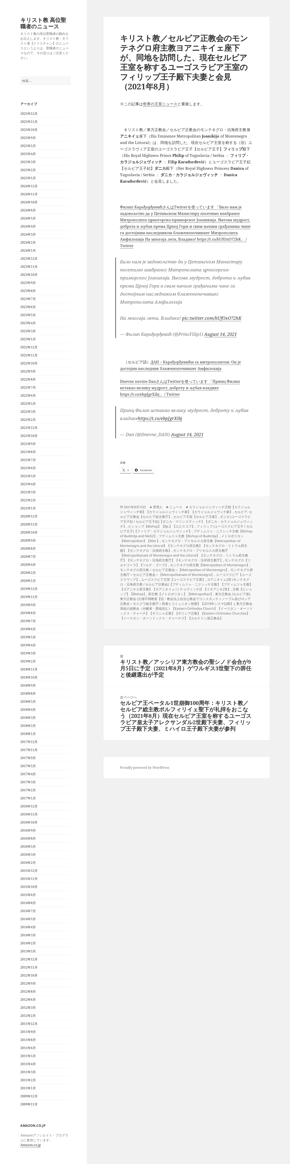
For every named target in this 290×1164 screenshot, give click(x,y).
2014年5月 (28, 919)
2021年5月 (28, 476)
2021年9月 (28, 444)
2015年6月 (28, 895)
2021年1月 (28, 508)
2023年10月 (29, 274)
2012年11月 (29, 967)
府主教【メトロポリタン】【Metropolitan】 (180, 594)
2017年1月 (28, 798)
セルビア (240, 512)
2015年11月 (29, 878)
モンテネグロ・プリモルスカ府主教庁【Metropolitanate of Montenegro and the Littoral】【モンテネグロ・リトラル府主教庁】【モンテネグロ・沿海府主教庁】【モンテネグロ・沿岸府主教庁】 (184, 555)
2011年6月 (28, 1048)
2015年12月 (29, 870)
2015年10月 (29, 887)
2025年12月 (29, 113)
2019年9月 (28, 605)
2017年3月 (28, 782)
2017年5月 (28, 766)
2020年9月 (28, 540)
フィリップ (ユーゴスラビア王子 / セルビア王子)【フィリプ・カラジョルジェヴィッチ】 (186, 528)
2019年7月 (28, 621)
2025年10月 (29, 129)
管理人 (158, 507)
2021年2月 (28, 500)
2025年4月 (28, 154)
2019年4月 (28, 645)
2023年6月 (28, 307)
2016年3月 (28, 854)
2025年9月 (28, 138)
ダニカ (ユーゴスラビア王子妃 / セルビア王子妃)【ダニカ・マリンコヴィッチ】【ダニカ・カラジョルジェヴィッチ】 (186, 521)
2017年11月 (29, 750)
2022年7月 (28, 387)
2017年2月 (28, 790)
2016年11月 (29, 814)
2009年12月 (29, 1096)
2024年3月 (28, 234)
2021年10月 (29, 436)
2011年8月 (28, 1040)
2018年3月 (28, 717)
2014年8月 (28, 903)
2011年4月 (28, 1064)
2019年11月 (29, 597)
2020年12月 (29, 516)
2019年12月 (29, 589)
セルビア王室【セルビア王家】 (195, 516)
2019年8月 (28, 613)
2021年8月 (28, 452)
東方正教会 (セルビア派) (232, 594)
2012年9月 (28, 983)
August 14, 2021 (220, 334)
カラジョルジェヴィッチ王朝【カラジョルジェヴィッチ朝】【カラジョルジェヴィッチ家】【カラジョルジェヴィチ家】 (185, 509)
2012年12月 (29, 959)
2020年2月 (28, 572)
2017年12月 (29, 742)
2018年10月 (29, 677)
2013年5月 (28, 951)
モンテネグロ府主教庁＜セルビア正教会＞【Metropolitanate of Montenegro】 (186, 572)
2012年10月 (29, 975)
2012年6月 (28, 999)
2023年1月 (28, 339)
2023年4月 (28, 323)
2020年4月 (28, 564)
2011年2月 (28, 1080)
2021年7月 (28, 460)
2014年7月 (28, 911)
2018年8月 (28, 693)
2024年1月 (28, 250)
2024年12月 (29, 186)
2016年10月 (29, 822)
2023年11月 (29, 266)
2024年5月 (28, 218)
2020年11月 (29, 524)
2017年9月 (28, 758)
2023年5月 (28, 315)
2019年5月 (28, 637)
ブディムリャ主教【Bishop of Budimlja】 (189, 536)
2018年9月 (28, 685)
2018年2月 (28, 725)
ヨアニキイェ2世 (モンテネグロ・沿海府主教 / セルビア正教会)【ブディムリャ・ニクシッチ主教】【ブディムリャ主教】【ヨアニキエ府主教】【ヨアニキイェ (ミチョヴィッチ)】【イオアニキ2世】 (186, 584)
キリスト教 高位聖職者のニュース (43, 23)
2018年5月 (28, 701)
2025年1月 (28, 178)
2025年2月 (28, 170)
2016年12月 (29, 806)
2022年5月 (28, 403)
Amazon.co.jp (30, 1145)
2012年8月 (28, 991)
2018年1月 (28, 734)
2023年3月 (28, 331)
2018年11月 (29, 669)
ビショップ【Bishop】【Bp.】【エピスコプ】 (161, 526)
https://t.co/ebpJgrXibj (160, 418)
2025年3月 (28, 162)
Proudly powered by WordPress (144, 767)
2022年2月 (28, 419)
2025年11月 (29, 121)
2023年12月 (29, 258)
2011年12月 (29, 1023)
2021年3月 (28, 492)
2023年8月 (28, 291)
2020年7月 (28, 556)
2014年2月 (28, 943)
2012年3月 (28, 1007)
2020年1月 (28, 580)
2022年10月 (29, 363)
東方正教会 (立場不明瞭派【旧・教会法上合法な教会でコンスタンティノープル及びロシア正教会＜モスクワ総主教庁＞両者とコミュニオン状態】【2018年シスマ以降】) (185, 601)
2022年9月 (28, 371)
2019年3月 (28, 653)
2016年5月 (28, 846)
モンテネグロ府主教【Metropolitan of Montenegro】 (210, 565)
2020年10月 (29, 532)
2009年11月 (29, 1104)
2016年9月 (28, 830)
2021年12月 (29, 427)
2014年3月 (28, 935)
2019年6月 (28, 629)
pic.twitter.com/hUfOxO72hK (211, 318)
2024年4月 (28, 226)
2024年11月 (29, 194)
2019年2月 (28, 661)
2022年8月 (28, 379)
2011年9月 (28, 1031)
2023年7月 (28, 299)
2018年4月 (28, 709)
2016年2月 (28, 862)
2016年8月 (28, 838)
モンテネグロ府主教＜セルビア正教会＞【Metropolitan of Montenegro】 (174, 570)
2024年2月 (28, 242)
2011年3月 (28, 1072)
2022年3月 (28, 411)
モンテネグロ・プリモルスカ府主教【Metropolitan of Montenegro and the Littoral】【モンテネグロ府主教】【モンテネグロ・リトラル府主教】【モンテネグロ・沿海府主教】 (183, 546)
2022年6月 (28, 395)
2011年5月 (28, 1056)
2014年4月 (28, 927)
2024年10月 (29, 202)
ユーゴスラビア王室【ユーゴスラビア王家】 (173, 579)
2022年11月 (29, 355)
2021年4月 (28, 484)
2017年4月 (28, 774)
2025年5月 (28, 146)
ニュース (175, 507)
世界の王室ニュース (160, 104)
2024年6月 (28, 210)
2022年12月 (29, 347)
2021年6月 (28, 468)
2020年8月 (28, 548)
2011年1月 (28, 1088)
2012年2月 (28, 1015)
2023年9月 (28, 282)
